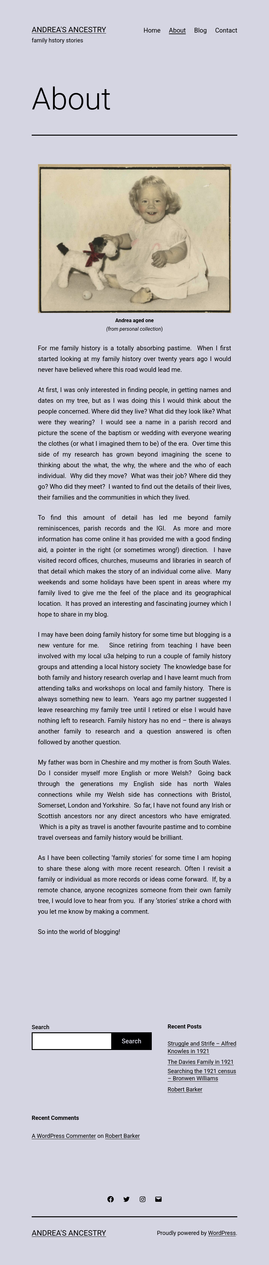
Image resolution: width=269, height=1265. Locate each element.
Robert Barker (185, 1089)
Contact (226, 30)
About (177, 30)
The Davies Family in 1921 (201, 1062)
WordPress (222, 1233)
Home (152, 30)
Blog (200, 30)
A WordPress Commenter (64, 1136)
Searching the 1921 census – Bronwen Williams (202, 1075)
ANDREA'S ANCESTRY (69, 29)
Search (40, 1027)
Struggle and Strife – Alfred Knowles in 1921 (202, 1047)
